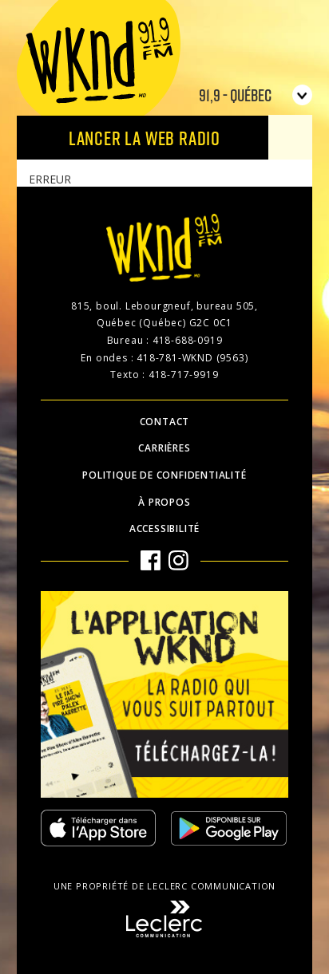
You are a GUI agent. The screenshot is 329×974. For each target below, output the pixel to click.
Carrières (164, 448)
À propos (164, 502)
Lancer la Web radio (144, 137)
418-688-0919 (188, 340)
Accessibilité (164, 528)
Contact (165, 421)
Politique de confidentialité (164, 475)
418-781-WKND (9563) (192, 358)
